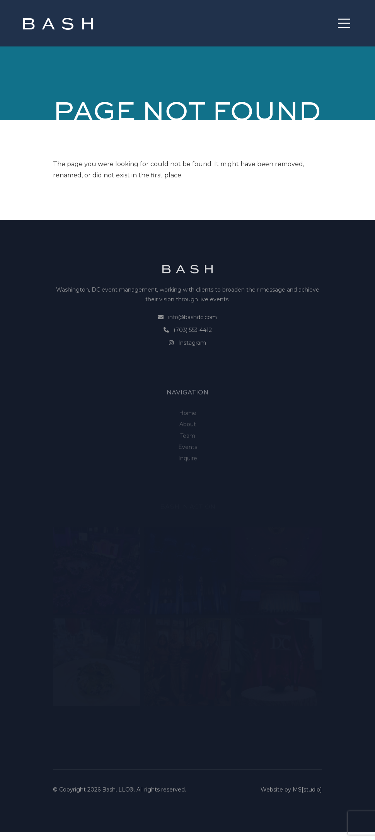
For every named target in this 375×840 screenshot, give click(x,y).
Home (187, 431)
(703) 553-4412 (193, 343)
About (187, 442)
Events (187, 465)
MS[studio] (307, 794)
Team (187, 453)
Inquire (187, 476)
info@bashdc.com (192, 330)
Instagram (192, 355)
